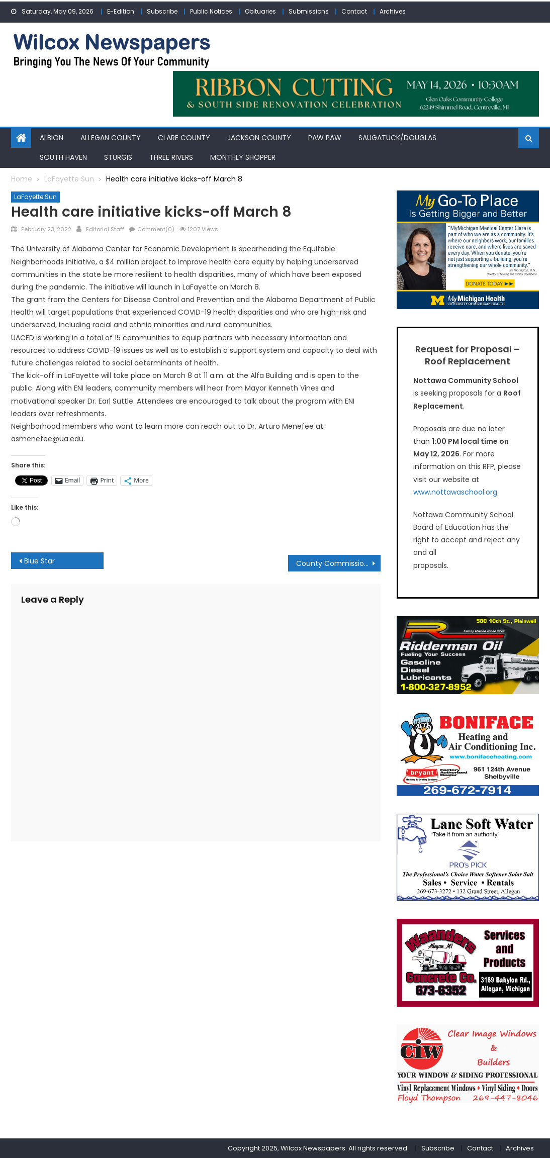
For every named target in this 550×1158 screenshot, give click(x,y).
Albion (51, 138)
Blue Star (39, 561)
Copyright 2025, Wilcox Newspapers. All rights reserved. (318, 1148)
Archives (393, 11)
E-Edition (120, 11)
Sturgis (118, 157)
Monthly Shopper (243, 157)
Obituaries (260, 11)
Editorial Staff (105, 229)
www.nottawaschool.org (455, 492)
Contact (354, 11)
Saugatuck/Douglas (397, 138)
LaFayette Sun (35, 196)
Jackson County (259, 138)
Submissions (309, 11)
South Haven (63, 157)
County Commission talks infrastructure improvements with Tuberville (338, 563)
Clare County (184, 138)
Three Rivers (171, 157)
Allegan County (110, 138)
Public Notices (211, 11)
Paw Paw (324, 138)
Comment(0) (155, 229)
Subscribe (162, 11)
